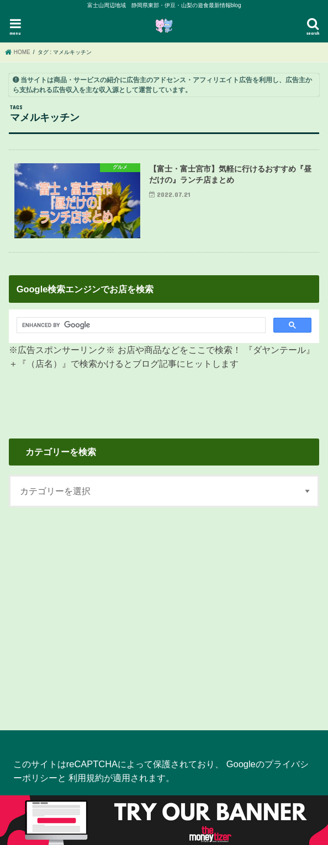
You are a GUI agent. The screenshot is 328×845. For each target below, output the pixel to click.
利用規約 (86, 778)
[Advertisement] (164, 612)
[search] (135, 325)
